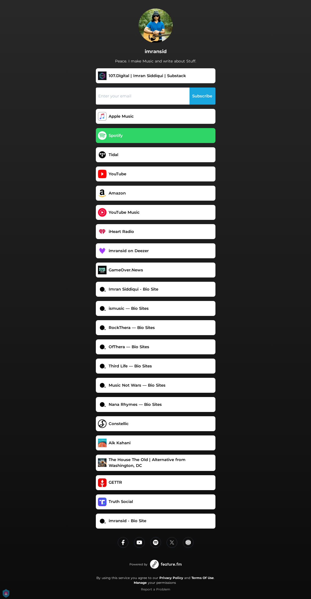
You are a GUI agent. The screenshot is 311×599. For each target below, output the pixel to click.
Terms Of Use (202, 578)
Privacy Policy (171, 578)
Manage (140, 583)
